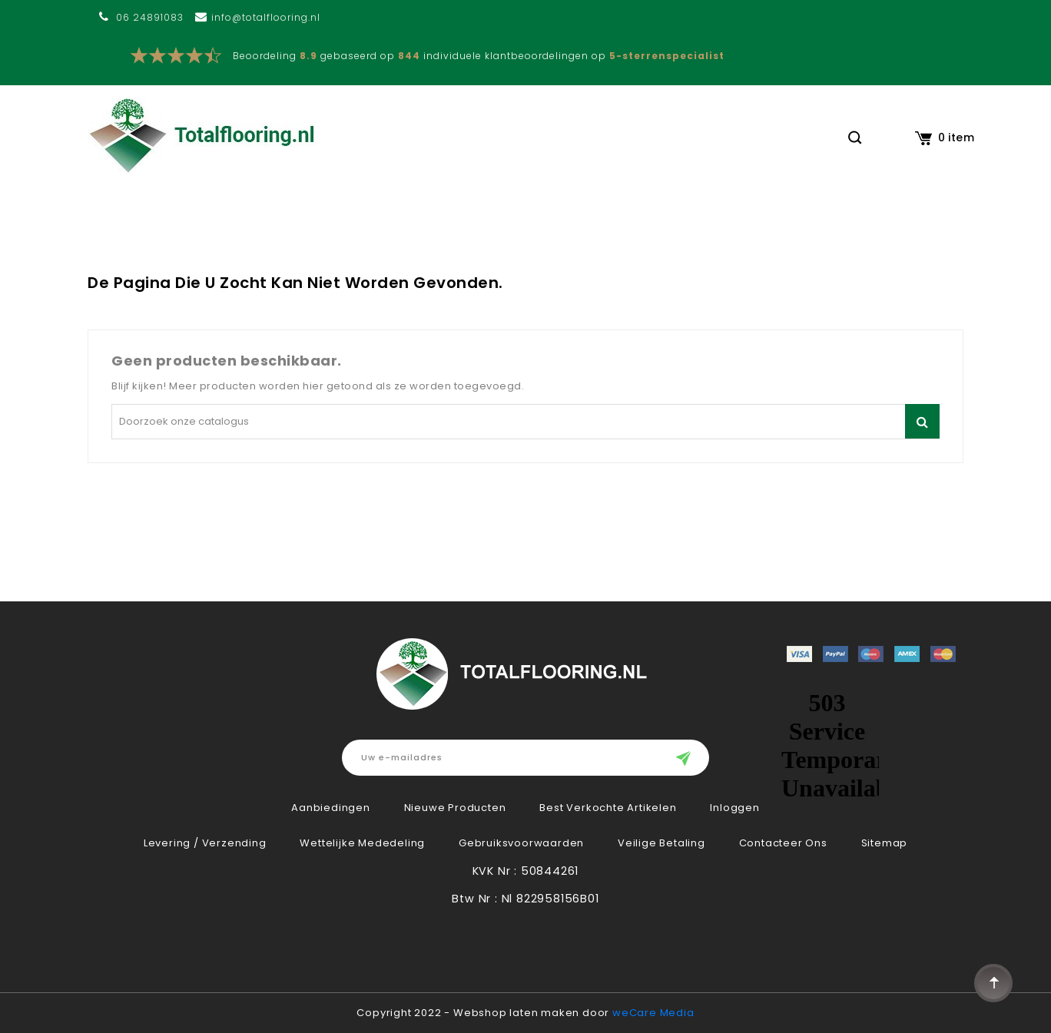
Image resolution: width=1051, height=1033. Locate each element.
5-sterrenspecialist (666, 55)
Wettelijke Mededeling (362, 843)
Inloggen (734, 807)
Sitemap (884, 843)
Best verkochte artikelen (607, 807)
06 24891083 (150, 17)
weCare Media (653, 1012)
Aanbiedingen (330, 807)
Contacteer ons (783, 843)
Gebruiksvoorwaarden (521, 843)
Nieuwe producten (455, 807)
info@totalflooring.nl (265, 17)
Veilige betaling (661, 843)
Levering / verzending (205, 843)
